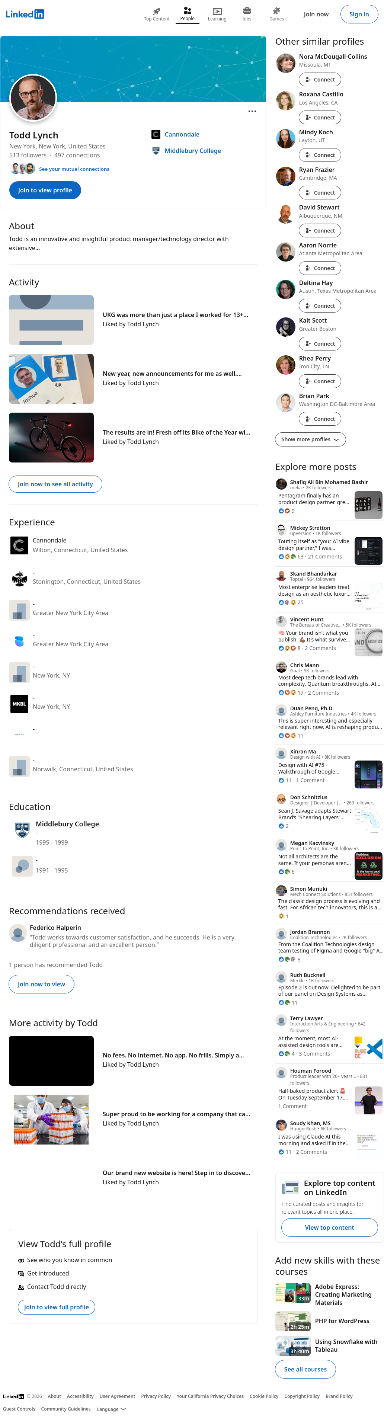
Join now (316, 14)
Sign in (359, 14)
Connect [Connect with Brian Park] (320, 418)
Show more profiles (310, 439)
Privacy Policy (155, 1396)
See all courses (305, 1369)
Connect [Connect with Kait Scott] (320, 343)
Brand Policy (339, 1396)
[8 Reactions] (289, 648)
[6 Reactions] (286, 872)
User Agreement (117, 1396)
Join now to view (41, 984)
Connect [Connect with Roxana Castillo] (320, 117)
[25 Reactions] (291, 602)
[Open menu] (252, 111)
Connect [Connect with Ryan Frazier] (320, 192)
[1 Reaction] (283, 916)
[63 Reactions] (291, 556)
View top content (329, 1227)
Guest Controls (19, 1409)
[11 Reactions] (291, 736)
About (54, 1396)
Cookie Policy (264, 1396)
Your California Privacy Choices (210, 1396)
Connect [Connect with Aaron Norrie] (320, 268)
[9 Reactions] (286, 511)
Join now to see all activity (55, 484)
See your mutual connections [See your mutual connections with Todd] (74, 169)
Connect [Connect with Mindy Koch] (320, 155)
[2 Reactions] (283, 826)
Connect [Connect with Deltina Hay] (320, 305)
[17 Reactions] (291, 693)
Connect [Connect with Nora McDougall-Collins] (320, 79)
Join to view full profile (56, 1307)
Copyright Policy (302, 1396)
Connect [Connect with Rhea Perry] (320, 381)
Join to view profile (45, 190)
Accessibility (80, 1396)
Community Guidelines (66, 1409)
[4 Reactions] (286, 1053)
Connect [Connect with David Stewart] (320, 230)
